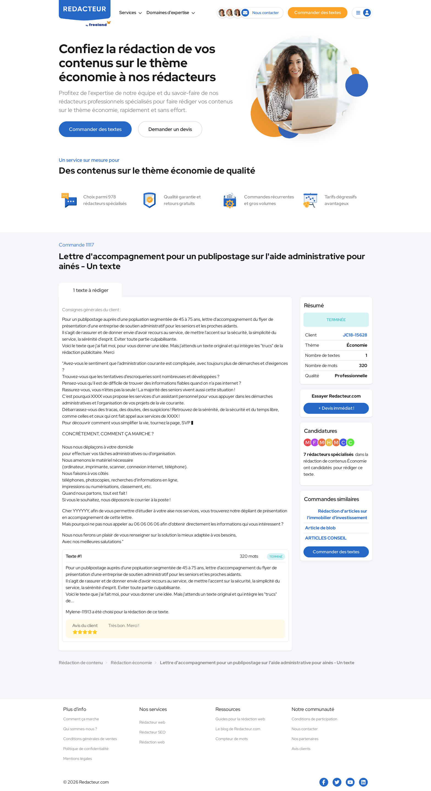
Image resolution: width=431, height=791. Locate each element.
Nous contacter (305, 728)
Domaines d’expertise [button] (171, 12)
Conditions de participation (314, 718)
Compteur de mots (232, 738)
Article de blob (320, 528)
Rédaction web (152, 742)
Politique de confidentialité (86, 748)
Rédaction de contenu (81, 663)
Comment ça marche (81, 718)
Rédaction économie (131, 663)
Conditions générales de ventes (90, 738)
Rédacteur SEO (152, 732)
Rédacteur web (152, 722)
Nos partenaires (305, 738)
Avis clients (301, 748)
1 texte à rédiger (90, 290)
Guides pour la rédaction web (240, 718)
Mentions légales (77, 758)
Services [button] (130, 12)
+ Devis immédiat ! (336, 408)
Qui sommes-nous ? (80, 728)
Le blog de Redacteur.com (238, 728)
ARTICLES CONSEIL (326, 538)
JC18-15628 (355, 335)
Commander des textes (95, 129)
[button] (362, 12)
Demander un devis (170, 129)
